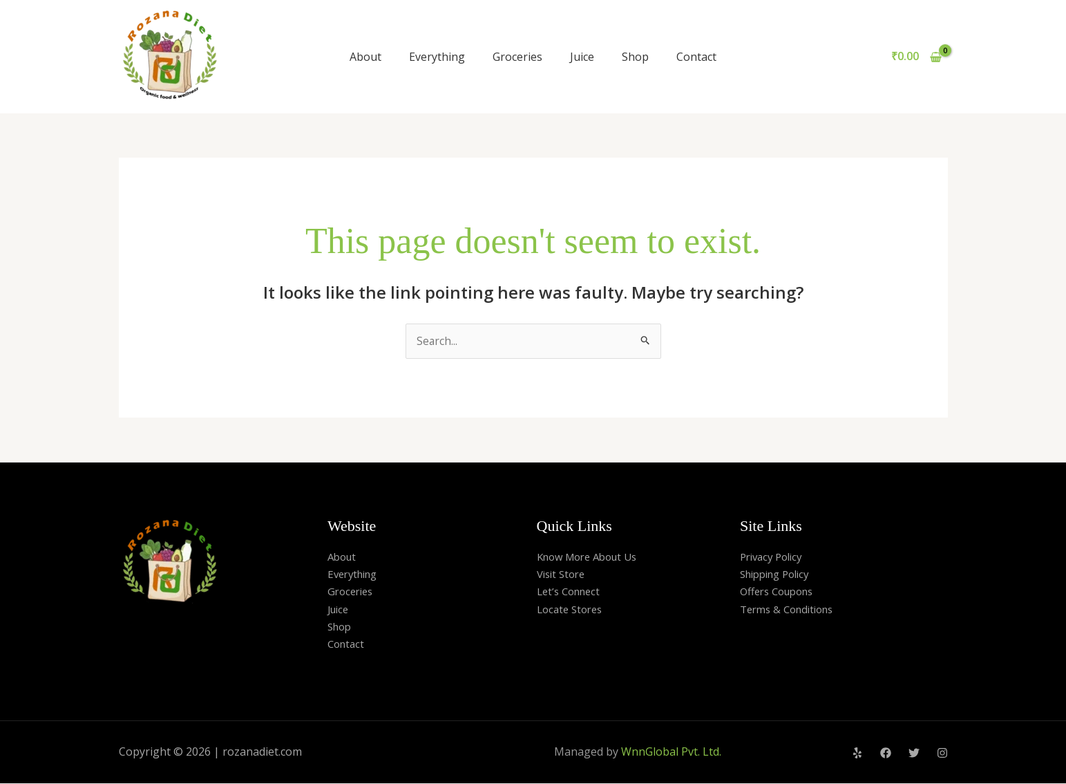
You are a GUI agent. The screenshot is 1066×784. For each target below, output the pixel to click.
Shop (635, 56)
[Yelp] (857, 753)
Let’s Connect (572, 591)
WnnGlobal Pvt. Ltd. (671, 752)
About (365, 56)
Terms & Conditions (791, 609)
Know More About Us (592, 556)
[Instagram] (942, 753)
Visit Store (563, 574)
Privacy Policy (774, 556)
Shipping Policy (779, 574)
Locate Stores (572, 609)
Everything (437, 56)
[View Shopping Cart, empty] (917, 56)
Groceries (517, 56)
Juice (582, 56)
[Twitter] (914, 753)
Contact (696, 56)
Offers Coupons (781, 591)
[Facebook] (885, 753)
